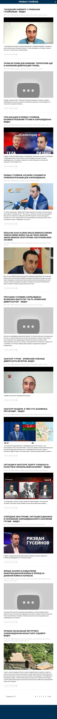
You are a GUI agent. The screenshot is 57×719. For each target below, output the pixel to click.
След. (49, 706)
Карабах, (37, 15)
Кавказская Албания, (10, 650)
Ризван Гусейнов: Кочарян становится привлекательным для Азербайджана (27, 178)
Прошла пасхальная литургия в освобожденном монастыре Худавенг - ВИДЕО (28, 642)
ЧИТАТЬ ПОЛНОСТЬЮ (11, 54)
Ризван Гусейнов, (45, 15)
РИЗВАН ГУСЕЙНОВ (28, 2)
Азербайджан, (17, 15)
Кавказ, (33, 15)
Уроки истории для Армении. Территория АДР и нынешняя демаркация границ (21, 65)
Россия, (46, 127)
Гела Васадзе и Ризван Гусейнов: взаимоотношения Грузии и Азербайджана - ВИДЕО (24, 122)
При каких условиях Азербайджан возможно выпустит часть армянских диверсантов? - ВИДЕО (27, 302)
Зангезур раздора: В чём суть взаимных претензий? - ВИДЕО (28, 412)
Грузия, (27, 127)
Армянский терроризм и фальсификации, (33, 245)
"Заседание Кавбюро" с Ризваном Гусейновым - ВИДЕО (24, 10)
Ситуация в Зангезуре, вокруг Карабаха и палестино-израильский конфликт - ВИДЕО (28, 471)
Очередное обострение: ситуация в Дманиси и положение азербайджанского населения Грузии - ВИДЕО (28, 527)
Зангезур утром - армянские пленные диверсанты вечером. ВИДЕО (27, 362)
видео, (29, 15)
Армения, (24, 15)
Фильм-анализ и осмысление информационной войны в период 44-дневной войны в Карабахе (27, 582)
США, (49, 127)
